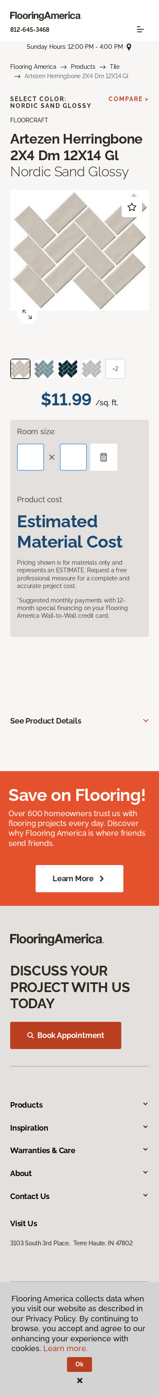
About (79, 1173)
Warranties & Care (79, 1150)
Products (83, 66)
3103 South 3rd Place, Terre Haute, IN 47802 (71, 1243)
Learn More (79, 878)
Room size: (36, 431)
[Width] (73, 457)
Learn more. (65, 1348)
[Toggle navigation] (140, 29)
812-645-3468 (29, 29)
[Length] (30, 457)
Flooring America (33, 66)
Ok (79, 1364)
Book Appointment (65, 1035)
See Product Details (45, 720)
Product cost (39, 499)
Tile (115, 66)
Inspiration (79, 1127)
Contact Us (79, 1196)
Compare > (129, 99)
